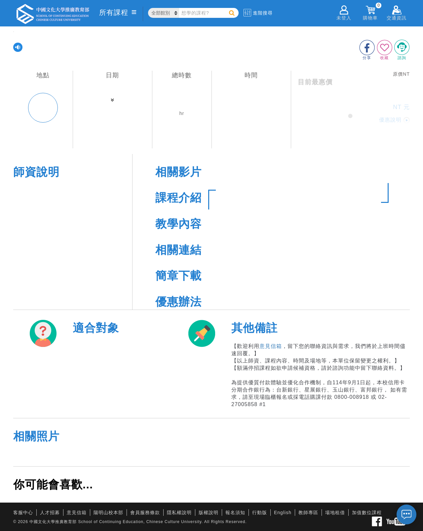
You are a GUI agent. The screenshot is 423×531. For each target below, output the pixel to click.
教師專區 (308, 512)
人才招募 (50, 512)
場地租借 (335, 512)
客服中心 (23, 512)
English (282, 512)
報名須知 (235, 512)
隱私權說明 (179, 512)
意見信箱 (270, 346)
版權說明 (208, 512)
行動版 (259, 512)
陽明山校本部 (108, 512)
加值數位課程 (367, 512)
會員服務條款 (145, 512)
